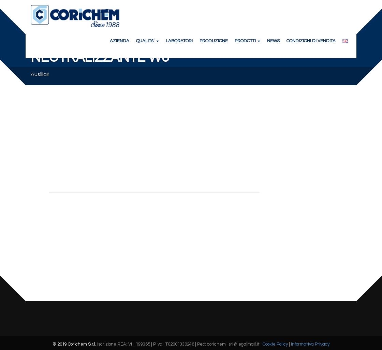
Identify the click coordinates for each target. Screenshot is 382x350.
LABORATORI (179, 41)
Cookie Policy (275, 344)
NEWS (273, 41)
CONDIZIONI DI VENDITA (311, 41)
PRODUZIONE (214, 41)
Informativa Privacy (310, 344)
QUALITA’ (147, 41)
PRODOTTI (247, 41)
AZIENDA (119, 41)
